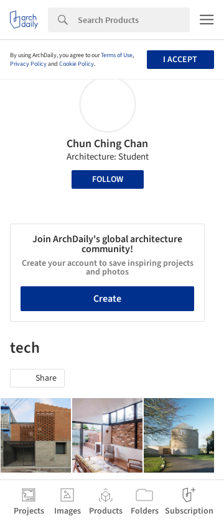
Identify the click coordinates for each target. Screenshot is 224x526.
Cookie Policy (76, 64)
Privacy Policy (28, 64)
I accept (180, 59)
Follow (107, 179)
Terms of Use (117, 55)
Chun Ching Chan (107, 144)
